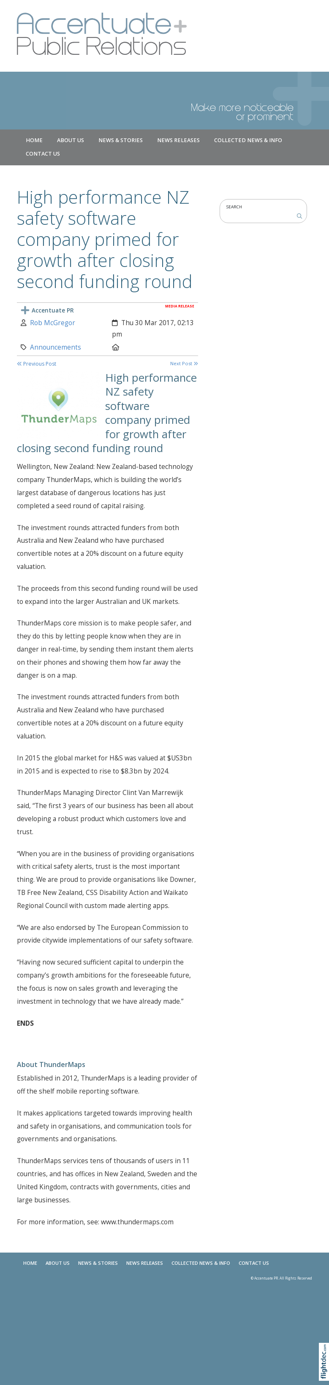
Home (34, 140)
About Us (70, 140)
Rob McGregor (52, 322)
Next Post (184, 363)
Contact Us (43, 153)
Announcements (55, 347)
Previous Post (36, 363)
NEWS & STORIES (120, 140)
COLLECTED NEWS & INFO (248, 140)
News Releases (178, 140)
